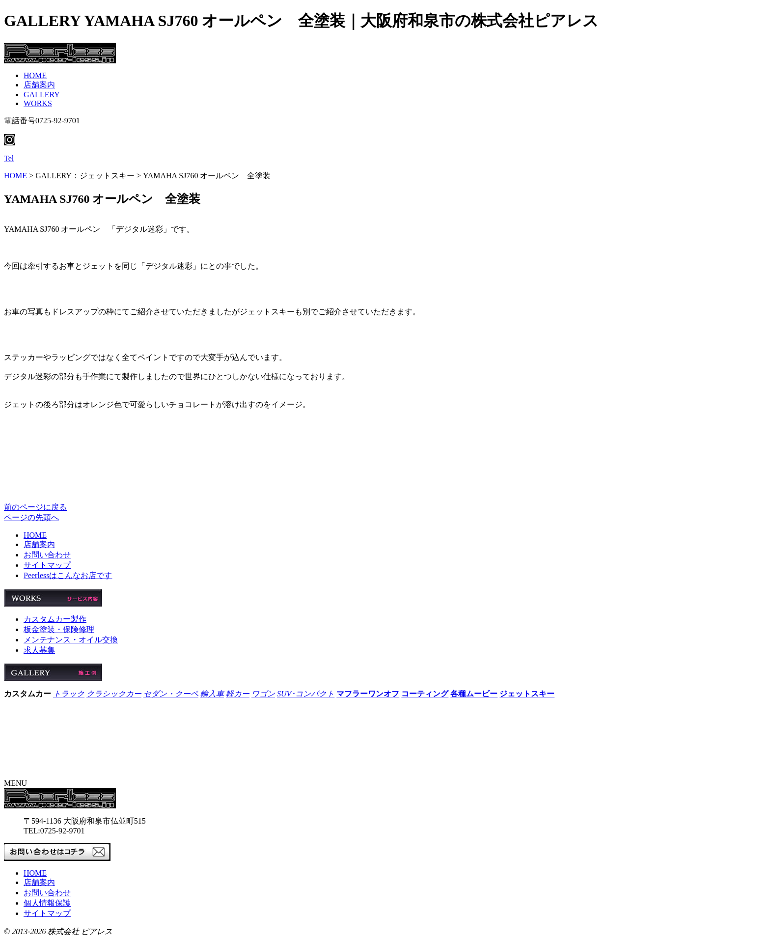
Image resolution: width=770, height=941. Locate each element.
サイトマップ (47, 565)
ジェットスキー (526, 694)
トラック (68, 694)
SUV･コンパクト (305, 694)
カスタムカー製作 (55, 619)
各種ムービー (473, 694)
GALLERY (42, 94)
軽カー (237, 694)
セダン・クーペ (170, 694)
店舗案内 (39, 85)
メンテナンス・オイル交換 (71, 640)
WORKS (38, 103)
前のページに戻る (35, 507)
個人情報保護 (47, 903)
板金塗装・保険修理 (59, 629)
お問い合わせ (47, 555)
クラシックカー (113, 694)
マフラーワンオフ (367, 694)
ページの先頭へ (31, 517)
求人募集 (39, 650)
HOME (35, 75)
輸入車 (212, 694)
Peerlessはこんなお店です (68, 575)
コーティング (424, 694)
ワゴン (263, 694)
